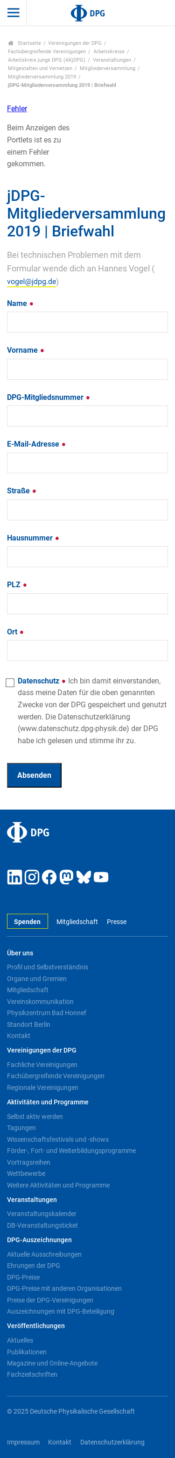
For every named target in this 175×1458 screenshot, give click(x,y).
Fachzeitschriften (32, 1374)
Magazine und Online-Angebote (52, 1363)
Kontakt (18, 1035)
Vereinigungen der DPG (75, 43)
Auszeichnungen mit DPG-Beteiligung (60, 1311)
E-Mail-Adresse (36, 444)
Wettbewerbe (26, 1173)
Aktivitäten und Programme (48, 1102)
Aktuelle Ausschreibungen (44, 1254)
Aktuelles (20, 1340)
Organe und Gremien (37, 978)
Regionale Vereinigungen (42, 1087)
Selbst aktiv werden (35, 1116)
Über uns (20, 953)
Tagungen (21, 1127)
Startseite (24, 43)
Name (20, 303)
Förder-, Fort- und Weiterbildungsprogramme (71, 1150)
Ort (15, 631)
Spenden (27, 922)
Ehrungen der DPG (33, 1265)
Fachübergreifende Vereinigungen (47, 52)
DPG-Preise (23, 1277)
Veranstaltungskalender (42, 1213)
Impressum (23, 1442)
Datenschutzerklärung (112, 1442)
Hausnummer (33, 537)
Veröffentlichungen (36, 1326)
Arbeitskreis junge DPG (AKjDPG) (46, 60)
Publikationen (27, 1352)
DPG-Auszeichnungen (39, 1240)
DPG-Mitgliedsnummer (49, 397)
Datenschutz (92, 710)
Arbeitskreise (109, 52)
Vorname (26, 350)
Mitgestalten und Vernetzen (40, 68)
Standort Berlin (28, 1024)
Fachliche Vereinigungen (42, 1064)
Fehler (17, 108)
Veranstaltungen (112, 60)
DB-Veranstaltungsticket (42, 1225)
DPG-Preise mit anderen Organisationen (64, 1288)
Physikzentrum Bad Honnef (46, 1013)
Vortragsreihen (28, 1162)
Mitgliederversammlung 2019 (42, 77)
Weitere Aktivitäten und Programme (58, 1185)
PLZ (17, 584)
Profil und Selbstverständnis (47, 967)
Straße (22, 490)
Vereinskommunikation (40, 1001)
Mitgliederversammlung (107, 68)
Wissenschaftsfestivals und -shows (58, 1139)
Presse (116, 922)
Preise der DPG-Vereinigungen (50, 1300)
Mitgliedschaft (77, 922)
